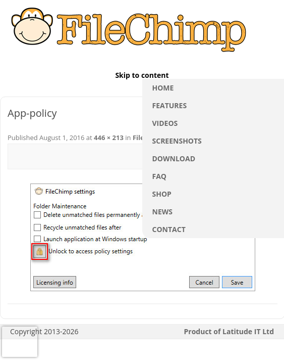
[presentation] (19, 342)
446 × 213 (109, 137)
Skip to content (141, 75)
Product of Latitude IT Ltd (229, 331)
